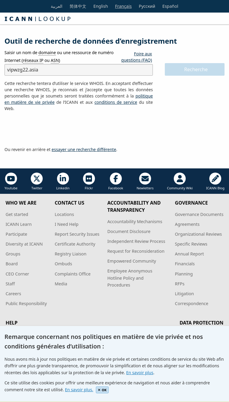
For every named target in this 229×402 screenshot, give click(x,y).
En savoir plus (139, 372)
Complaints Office (72, 274)
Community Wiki (180, 181)
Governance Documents (199, 214)
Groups (13, 254)
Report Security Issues (77, 234)
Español (170, 6)
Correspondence (191, 303)
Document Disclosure (128, 231)
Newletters (144, 181)
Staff (10, 284)
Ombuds (63, 264)
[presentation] (49, 129)
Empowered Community (131, 261)
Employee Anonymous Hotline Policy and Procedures (129, 277)
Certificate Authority (75, 244)
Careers (13, 293)
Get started (17, 214)
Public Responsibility (26, 303)
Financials (185, 264)
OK (102, 390)
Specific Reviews (191, 244)
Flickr (89, 181)
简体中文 (78, 6)
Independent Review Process (136, 241)
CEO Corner (17, 274)
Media (61, 284)
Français (123, 6)
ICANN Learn (19, 224)
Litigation (184, 293)
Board (12, 264)
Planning (184, 274)
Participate (16, 234)
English (100, 6)
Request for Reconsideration (135, 251)
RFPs (180, 284)
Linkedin (63, 181)
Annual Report (189, 254)
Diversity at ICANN (24, 244)
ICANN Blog (215, 181)
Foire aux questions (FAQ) (136, 57)
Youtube (11, 181)
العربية (56, 6)
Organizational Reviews (198, 234)
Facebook (115, 181)
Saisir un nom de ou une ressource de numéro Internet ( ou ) (58, 56)
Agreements (187, 224)
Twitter (37, 181)
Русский (147, 6)
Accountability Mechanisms (134, 221)
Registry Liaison (70, 254)
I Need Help (67, 224)
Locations (64, 214)
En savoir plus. (79, 389)
